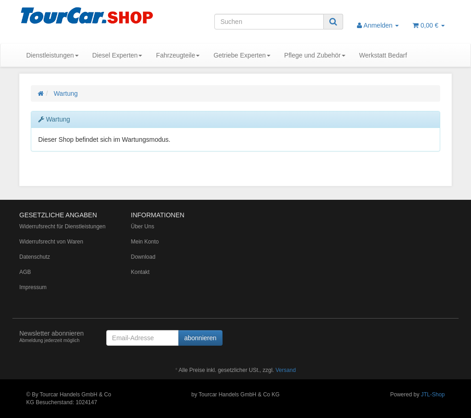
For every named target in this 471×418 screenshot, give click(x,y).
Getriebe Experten (241, 55)
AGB (25, 272)
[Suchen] (269, 21)
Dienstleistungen (52, 55)
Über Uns (143, 226)
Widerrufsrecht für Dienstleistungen (62, 226)
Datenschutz (34, 257)
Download (143, 257)
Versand (286, 370)
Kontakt (140, 272)
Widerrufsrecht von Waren (51, 241)
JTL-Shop (433, 394)
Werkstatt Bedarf (383, 55)
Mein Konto (145, 241)
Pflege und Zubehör (314, 55)
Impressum (32, 287)
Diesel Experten (117, 55)
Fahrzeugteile (178, 55)
